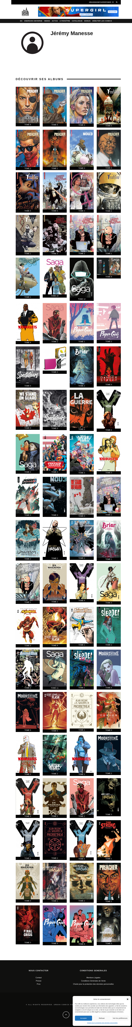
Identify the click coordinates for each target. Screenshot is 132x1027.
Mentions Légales (93, 978)
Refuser (102, 1018)
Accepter (83, 1018)
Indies (47, 21)
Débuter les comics (102, 21)
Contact (39, 978)
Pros (38, 984)
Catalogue (77, 21)
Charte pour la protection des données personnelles (102, 1023)
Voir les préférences (120, 1018)
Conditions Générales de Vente (93, 981)
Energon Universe (33, 21)
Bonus (87, 21)
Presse (38, 981)
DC (21, 21)
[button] (127, 999)
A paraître (65, 21)
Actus (55, 21)
